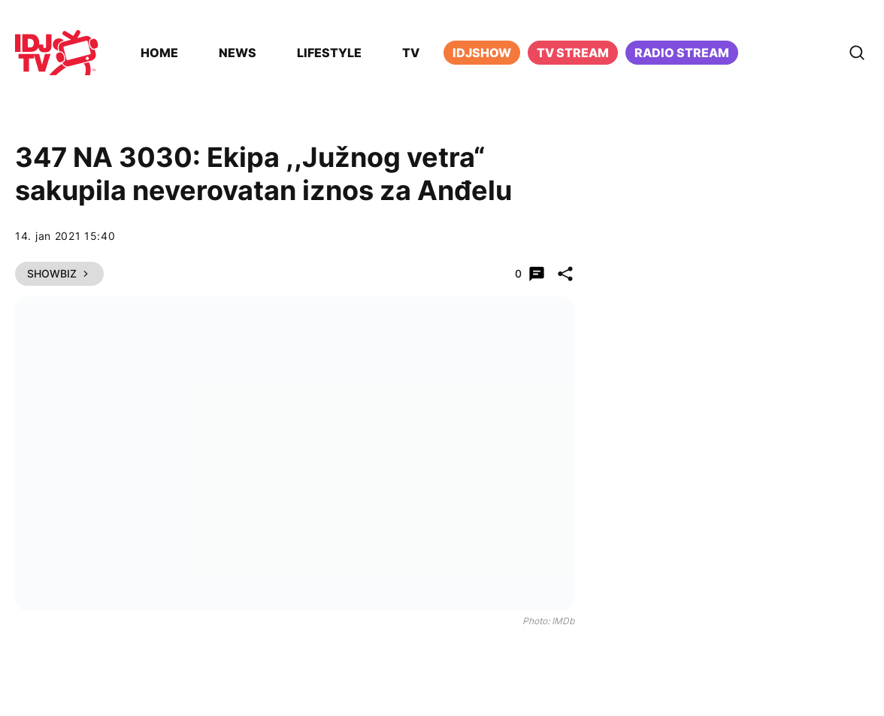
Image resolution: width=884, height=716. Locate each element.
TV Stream (573, 52)
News (237, 52)
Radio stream (681, 52)
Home (159, 52)
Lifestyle (329, 52)
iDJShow (482, 52)
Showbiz (59, 273)
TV (410, 52)
